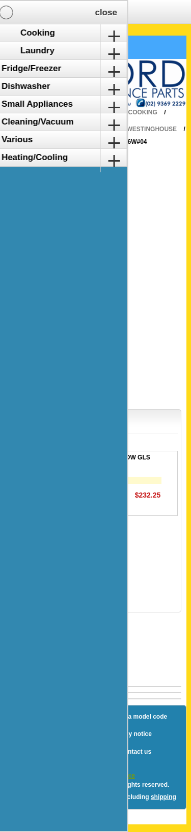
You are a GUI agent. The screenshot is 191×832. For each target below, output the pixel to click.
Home (103, 112)
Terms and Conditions (72, 751)
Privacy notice (130, 733)
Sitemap (65, 716)
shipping (163, 796)
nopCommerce (113, 775)
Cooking (142, 112)
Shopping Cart (45, 47)
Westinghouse (151, 129)
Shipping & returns (66, 733)
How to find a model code (130, 716)
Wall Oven (93, 129)
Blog (31, 716)
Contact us (135, 751)
